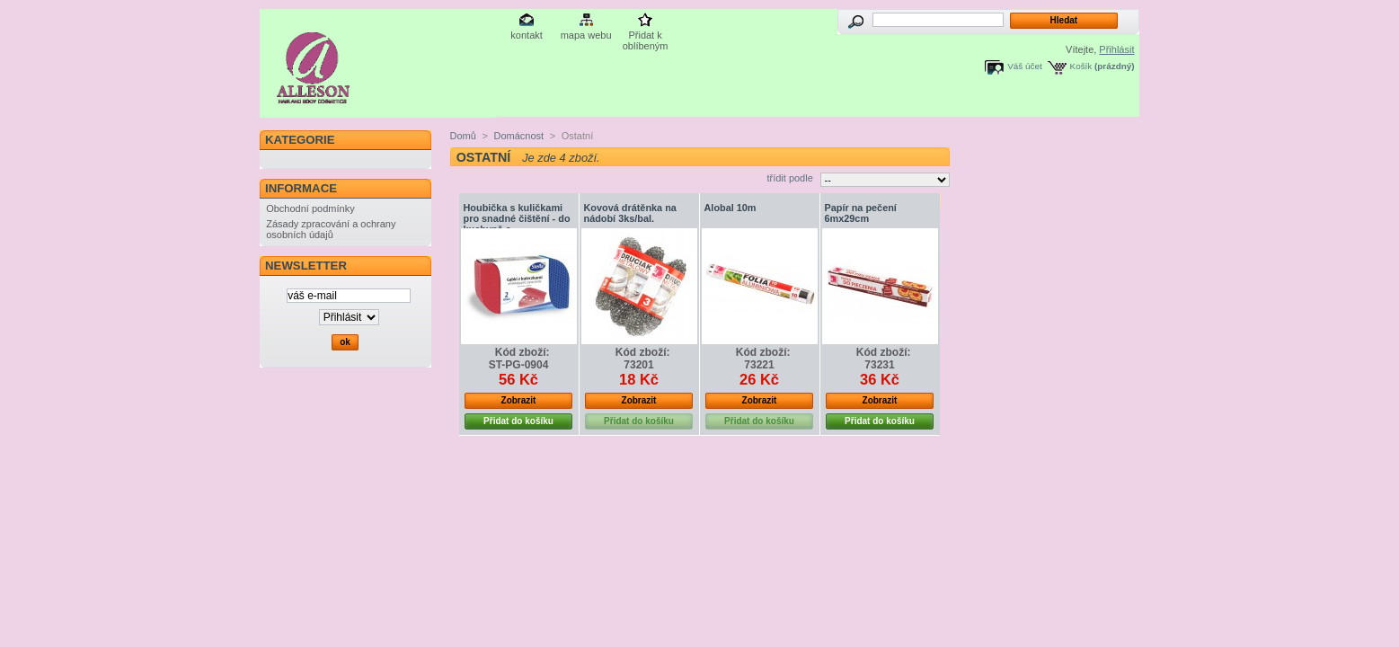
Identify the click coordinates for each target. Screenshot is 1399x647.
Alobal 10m (730, 207)
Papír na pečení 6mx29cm (861, 213)
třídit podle (789, 178)
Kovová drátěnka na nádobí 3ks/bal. (630, 213)
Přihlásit (1116, 49)
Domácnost (518, 135)
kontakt (526, 35)
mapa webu (586, 35)
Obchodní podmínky (310, 208)
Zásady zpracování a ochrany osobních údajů (330, 229)
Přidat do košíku (518, 421)
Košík (1081, 66)
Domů (463, 135)
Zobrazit (518, 400)
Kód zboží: (522, 352)
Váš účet (1024, 66)
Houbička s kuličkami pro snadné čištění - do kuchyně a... (517, 218)
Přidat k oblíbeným (646, 36)
